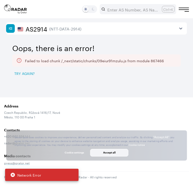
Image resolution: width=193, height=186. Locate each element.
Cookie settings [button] (74, 152)
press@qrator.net (17, 162)
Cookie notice (137, 145)
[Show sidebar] (10, 28)
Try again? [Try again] (24, 73)
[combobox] (132, 9)
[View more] (181, 28)
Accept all (109, 152)
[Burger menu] (184, 10)
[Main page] (15, 9)
